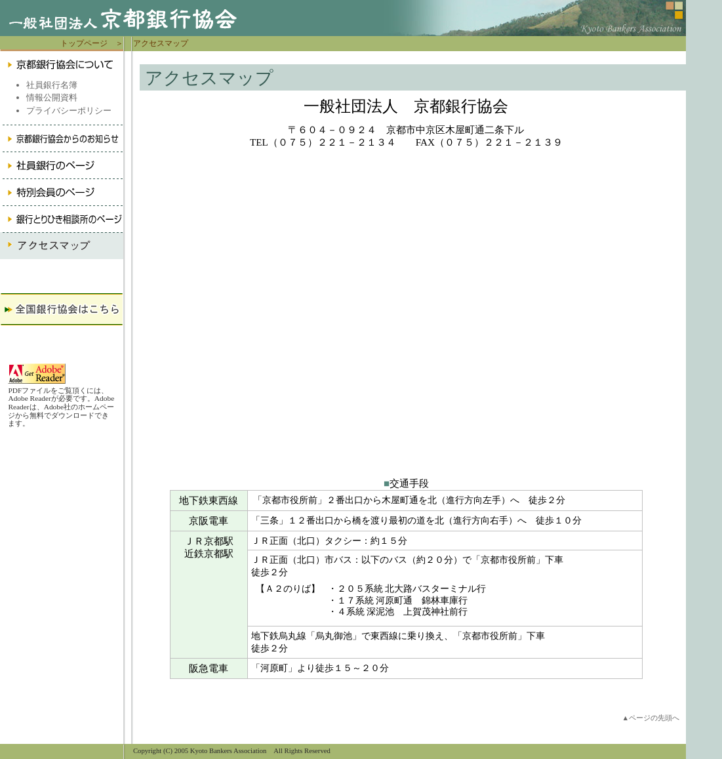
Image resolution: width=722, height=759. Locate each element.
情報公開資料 (51, 97)
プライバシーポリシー (68, 110)
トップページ (84, 43)
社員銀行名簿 (51, 85)
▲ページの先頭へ (650, 718)
